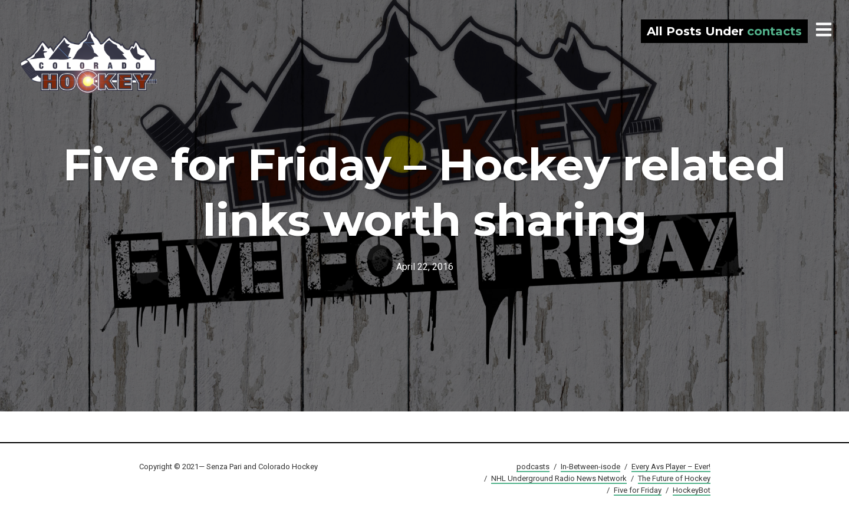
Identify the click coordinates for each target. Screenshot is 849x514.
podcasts (532, 466)
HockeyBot (691, 490)
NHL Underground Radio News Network (559, 478)
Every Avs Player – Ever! (670, 466)
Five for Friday (638, 490)
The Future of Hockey (674, 478)
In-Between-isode (590, 466)
